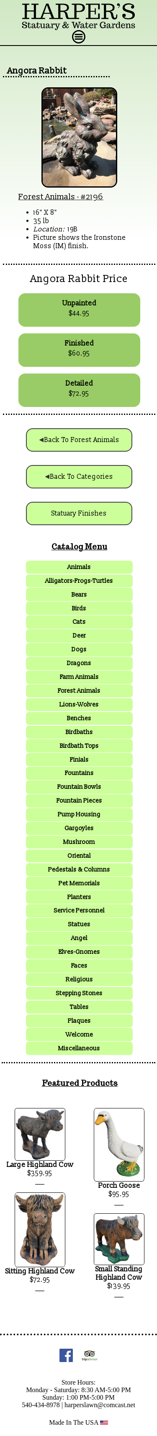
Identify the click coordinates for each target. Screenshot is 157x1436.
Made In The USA (78, 1422)
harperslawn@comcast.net (99, 1404)
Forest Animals (46, 197)
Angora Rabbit (37, 71)
